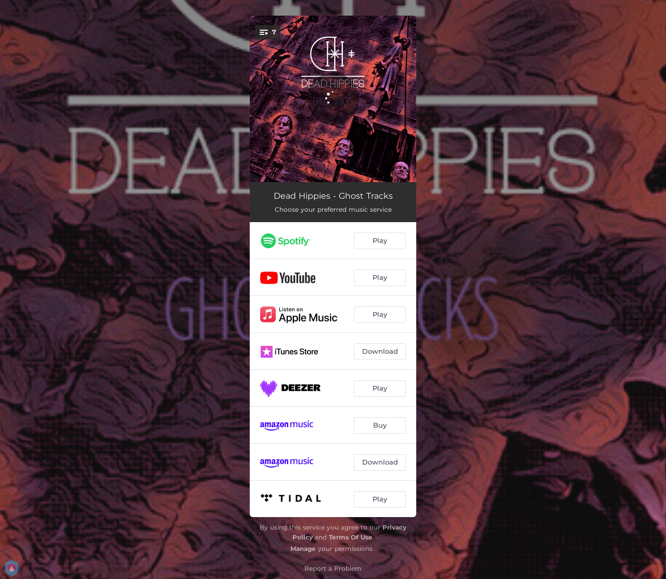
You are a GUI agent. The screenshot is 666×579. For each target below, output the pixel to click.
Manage (303, 548)
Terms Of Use (351, 537)
